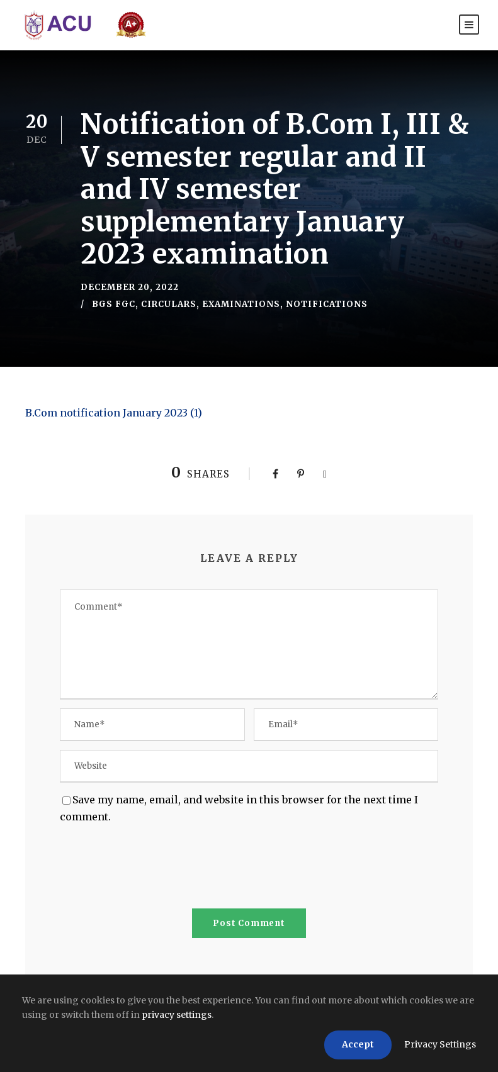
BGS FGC (113, 304)
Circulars (168, 304)
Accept (358, 1044)
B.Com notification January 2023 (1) (113, 412)
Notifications (327, 304)
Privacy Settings (440, 1044)
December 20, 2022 (130, 287)
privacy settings (177, 1014)
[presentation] (155, 868)
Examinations (241, 304)
